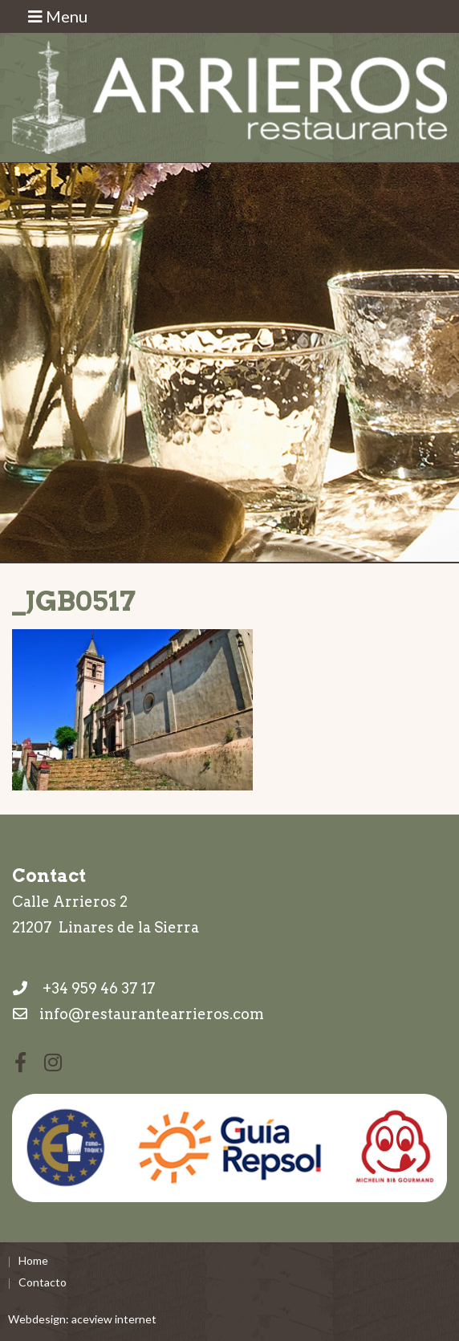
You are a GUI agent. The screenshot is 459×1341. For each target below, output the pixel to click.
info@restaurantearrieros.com (151, 1014)
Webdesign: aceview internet (82, 1319)
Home (33, 1260)
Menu (57, 16)
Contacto (42, 1282)
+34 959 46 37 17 (84, 988)
